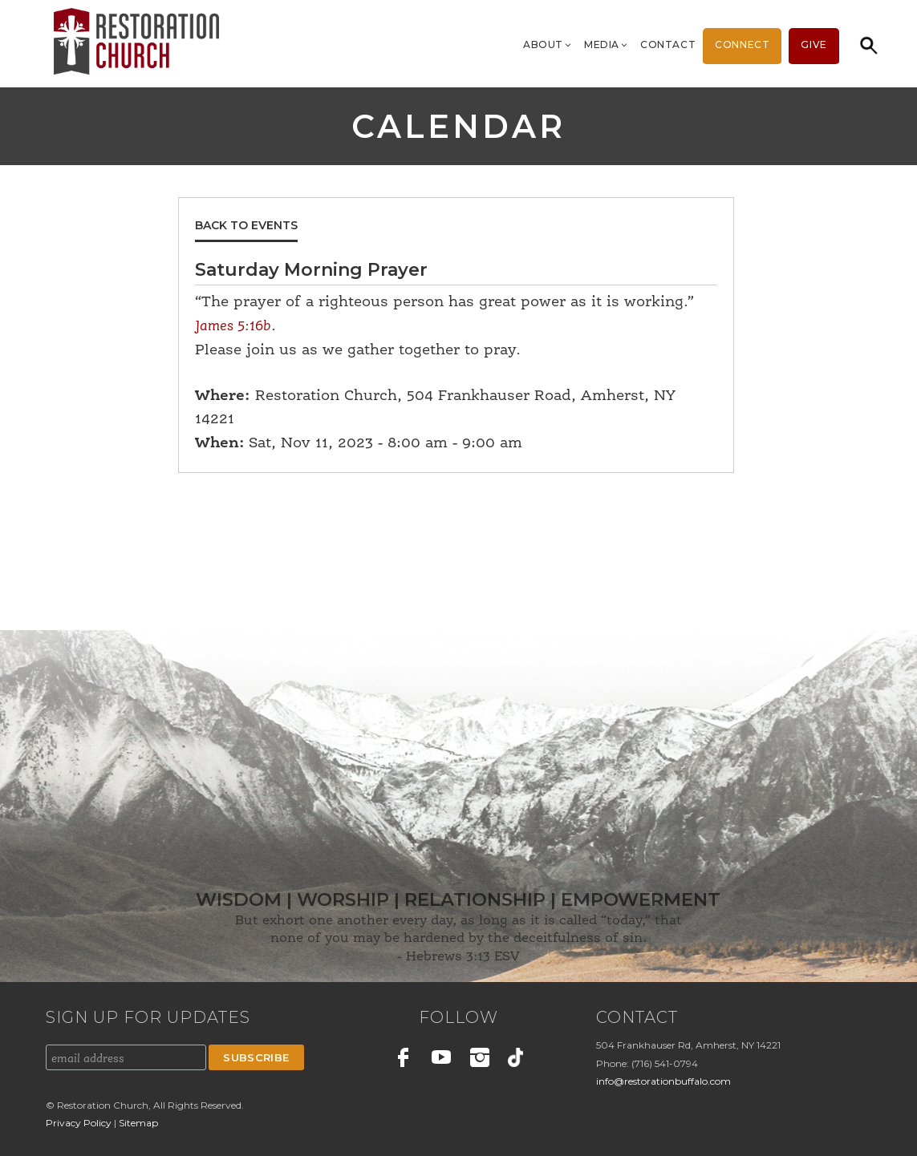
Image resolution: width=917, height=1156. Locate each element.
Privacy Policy (80, 1123)
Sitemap (138, 1123)
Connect (742, 44)
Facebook (403, 1060)
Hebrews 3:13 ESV (463, 957)
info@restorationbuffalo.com (663, 1081)
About (548, 44)
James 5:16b (233, 326)
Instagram (479, 1060)
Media (606, 44)
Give (813, 44)
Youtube (442, 1060)
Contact (668, 44)
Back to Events (246, 225)
